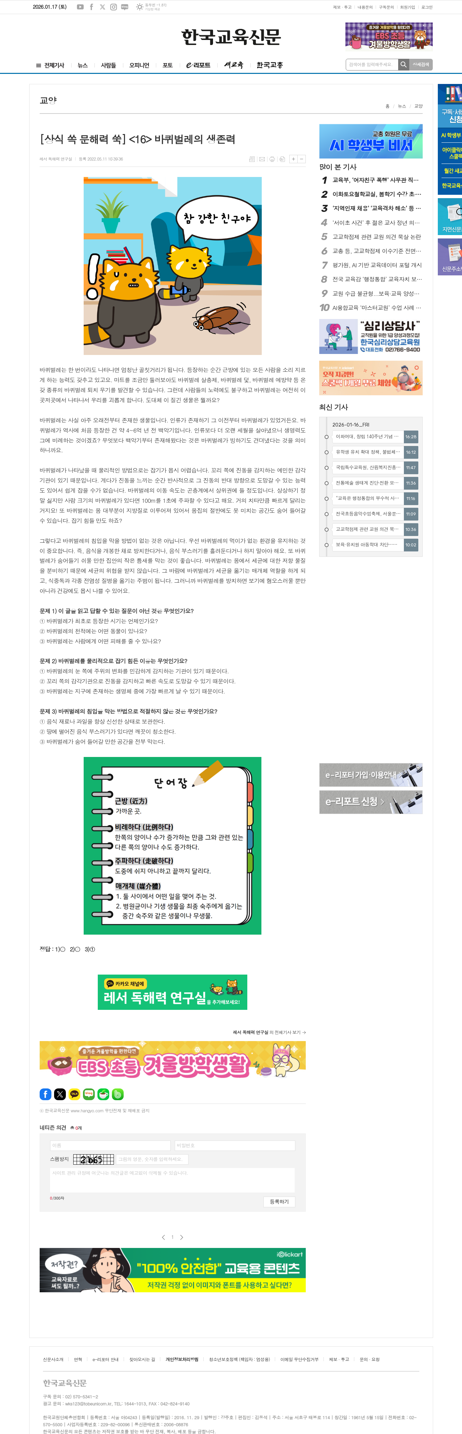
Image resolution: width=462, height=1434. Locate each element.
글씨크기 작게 (301, 159)
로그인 (427, 7)
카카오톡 (74, 1094)
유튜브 (80, 7)
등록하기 (279, 1201)
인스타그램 (114, 7)
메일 (262, 159)
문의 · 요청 (370, 1359)
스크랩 (282, 159)
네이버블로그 (125, 7)
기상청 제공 (152, 9)
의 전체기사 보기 (266, 1032)
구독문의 (386, 7)
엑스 (102, 7)
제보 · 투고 (342, 7)
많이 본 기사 (337, 167)
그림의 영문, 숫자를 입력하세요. (150, 1159)
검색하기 (403, 65)
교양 (418, 106)
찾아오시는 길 (142, 1359)
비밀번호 (186, 1145)
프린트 (272, 159)
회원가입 (407, 7)
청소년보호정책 (239, 1359)
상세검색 (421, 64)
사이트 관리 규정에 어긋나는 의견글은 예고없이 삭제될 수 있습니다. (120, 1172)
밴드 (118, 1094)
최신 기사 (333, 407)
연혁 (78, 1359)
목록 (252, 159)
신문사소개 (53, 1359)
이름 (56, 1145)
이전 (163, 1237)
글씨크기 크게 (293, 159)
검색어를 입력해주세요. (371, 64)
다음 (181, 1237)
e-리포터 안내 (106, 1359)
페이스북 (91, 7)
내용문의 (365, 7)
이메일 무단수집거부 (300, 1359)
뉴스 (402, 106)
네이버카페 (103, 1094)
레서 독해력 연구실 (56, 159)
